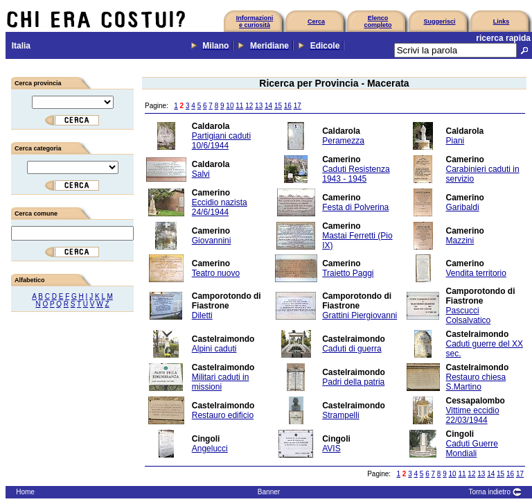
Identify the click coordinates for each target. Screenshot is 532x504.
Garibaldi (462, 207)
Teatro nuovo (216, 273)
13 (259, 106)
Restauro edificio (223, 415)
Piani (455, 141)
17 (297, 106)
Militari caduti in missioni (220, 382)
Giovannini (211, 240)
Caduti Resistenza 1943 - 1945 (355, 174)
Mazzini (460, 240)
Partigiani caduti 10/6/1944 (221, 140)
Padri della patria (353, 382)
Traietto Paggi (347, 273)
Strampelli (340, 415)
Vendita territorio (476, 273)
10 (229, 106)
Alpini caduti (214, 349)
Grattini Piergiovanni (359, 315)
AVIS (331, 448)
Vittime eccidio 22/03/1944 (472, 415)
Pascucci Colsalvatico (468, 315)
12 (249, 106)
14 (268, 106)
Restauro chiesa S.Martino (476, 382)
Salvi (201, 174)
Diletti (202, 315)
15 (278, 106)
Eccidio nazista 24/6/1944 (219, 207)
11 (239, 106)
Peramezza (343, 141)
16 (288, 106)
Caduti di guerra (351, 349)
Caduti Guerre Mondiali (472, 448)
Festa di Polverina (355, 207)
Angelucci (210, 448)
